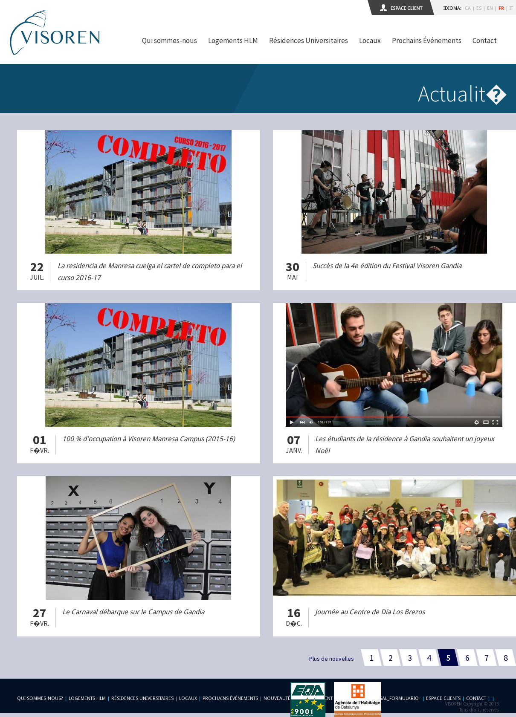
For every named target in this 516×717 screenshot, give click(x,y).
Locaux (370, 40)
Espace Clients (443, 698)
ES (478, 8)
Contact (485, 40)
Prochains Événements (426, 40)
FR (501, 8)
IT (511, 8)
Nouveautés (278, 698)
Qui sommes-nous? (40, 698)
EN (490, 8)
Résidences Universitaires (308, 40)
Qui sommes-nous (169, 40)
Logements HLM (233, 40)
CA (468, 8)
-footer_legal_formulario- (386, 698)
